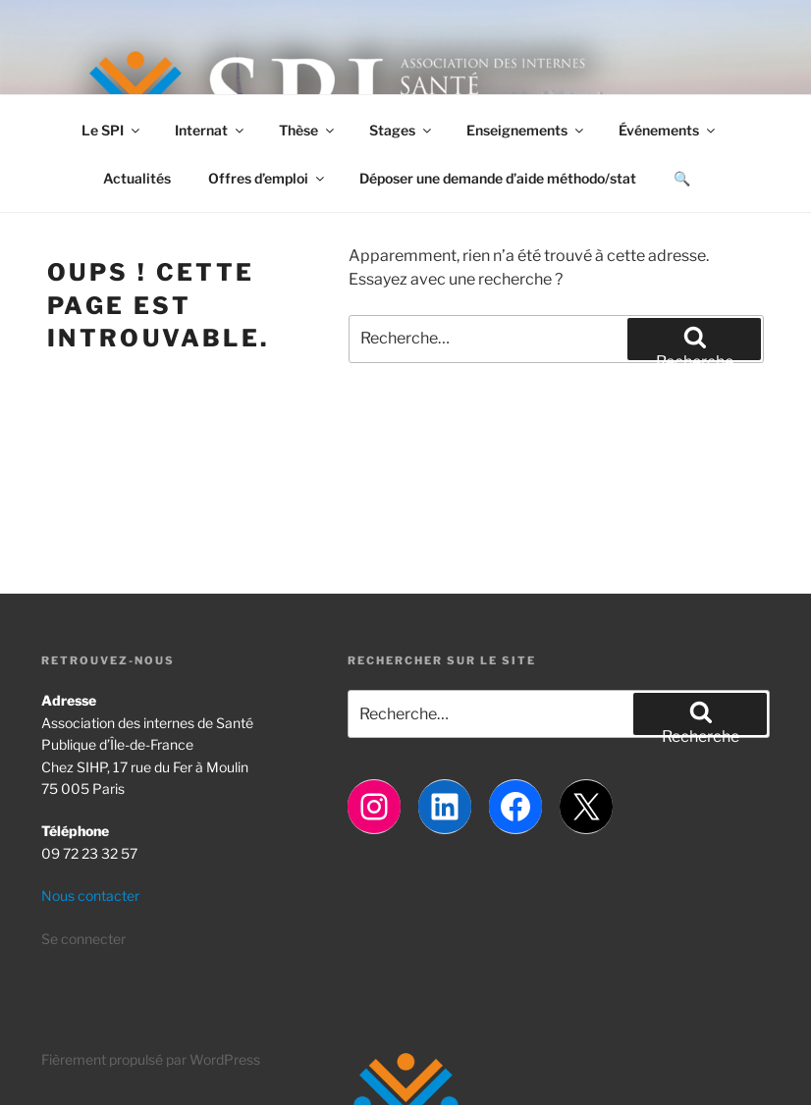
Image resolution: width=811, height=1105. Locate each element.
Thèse (308, 130)
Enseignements (526, 130)
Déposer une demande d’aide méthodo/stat (497, 178)
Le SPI (111, 130)
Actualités (137, 178)
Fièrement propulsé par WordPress (150, 1059)
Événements (668, 130)
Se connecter (83, 938)
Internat (210, 130)
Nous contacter (90, 895)
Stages (401, 130)
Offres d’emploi (267, 178)
